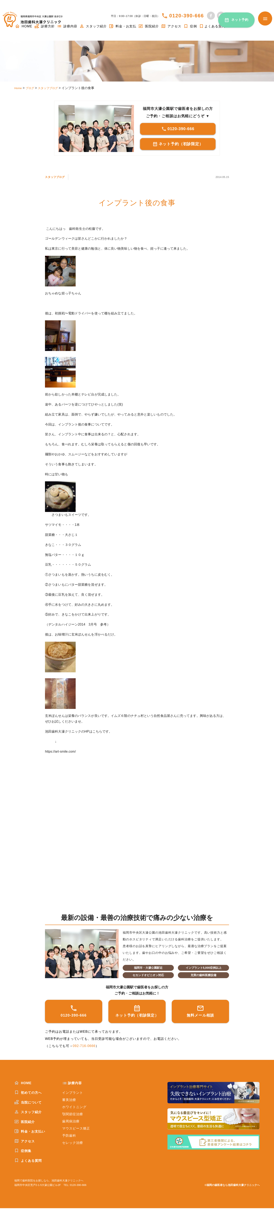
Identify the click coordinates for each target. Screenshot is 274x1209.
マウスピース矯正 (76, 1129)
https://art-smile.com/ (60, 752)
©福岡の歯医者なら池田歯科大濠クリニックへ (232, 1185)
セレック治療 (72, 1143)
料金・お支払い (29, 1132)
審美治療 (69, 1100)
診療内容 (67, 26)
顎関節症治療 (72, 1115)
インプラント (72, 1093)
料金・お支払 (122, 26)
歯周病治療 (71, 1122)
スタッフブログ (57, 177)
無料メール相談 (200, 1011)
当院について (28, 1103)
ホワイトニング (74, 1108)
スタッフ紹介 (93, 26)
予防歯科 (69, 1136)
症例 (190, 26)
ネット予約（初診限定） (177, 145)
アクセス (171, 26)
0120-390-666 (186, 15)
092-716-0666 (84, 1046)
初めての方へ (28, 1093)
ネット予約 (240, 19)
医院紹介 (148, 26)
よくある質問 (212, 26)
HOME (22, 1084)
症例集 (22, 1151)
